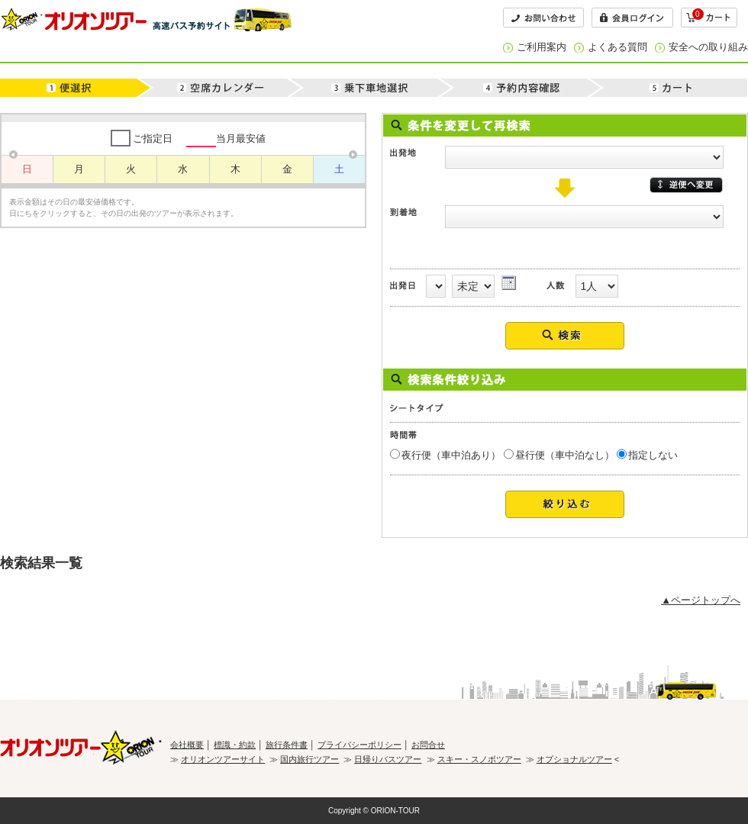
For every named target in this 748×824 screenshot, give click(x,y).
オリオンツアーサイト (223, 759)
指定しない (653, 455)
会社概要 (187, 744)
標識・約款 (235, 744)
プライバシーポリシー (359, 744)
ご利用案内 (541, 47)
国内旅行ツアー (309, 759)
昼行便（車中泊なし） (564, 455)
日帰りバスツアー (387, 759)
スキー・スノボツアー (479, 759)
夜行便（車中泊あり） (451, 455)
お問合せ (428, 744)
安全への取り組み (708, 47)
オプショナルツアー (574, 759)
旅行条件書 (287, 744)
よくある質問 (617, 47)
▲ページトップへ (700, 600)
